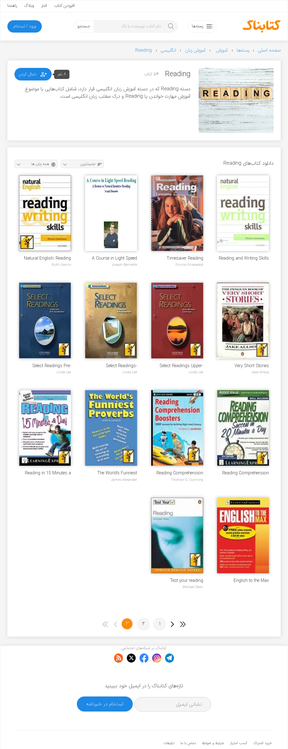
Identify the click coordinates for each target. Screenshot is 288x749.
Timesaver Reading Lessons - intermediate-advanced (181, 258)
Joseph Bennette (124, 264)
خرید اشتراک (262, 724)
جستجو (83, 26)
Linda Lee (196, 372)
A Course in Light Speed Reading (114, 258)
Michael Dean (193, 587)
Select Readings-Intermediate (121, 366)
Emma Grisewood (189, 264)
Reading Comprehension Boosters (179, 473)
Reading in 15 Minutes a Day (48, 473)
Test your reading (186, 581)
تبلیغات (169, 724)
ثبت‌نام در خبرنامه (105, 685)
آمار (44, 5)
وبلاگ (29, 5)
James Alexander (124, 479)
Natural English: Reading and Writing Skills (47, 258)
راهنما (12, 5)
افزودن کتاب (64, 5)
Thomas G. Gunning (187, 479)
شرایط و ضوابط (213, 724)
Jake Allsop (260, 372)
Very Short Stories (252, 366)
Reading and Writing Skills (244, 258)
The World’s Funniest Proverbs (117, 473)
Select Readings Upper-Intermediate (181, 366)
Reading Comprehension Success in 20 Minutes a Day (245, 473)
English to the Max (251, 581)
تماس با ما (188, 724)
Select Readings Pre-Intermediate (51, 366)
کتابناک (239, 734)
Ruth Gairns (61, 264)
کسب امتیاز (238, 724)
